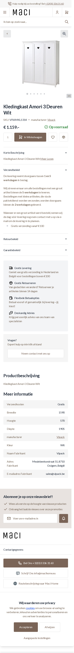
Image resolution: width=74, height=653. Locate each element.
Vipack (51, 119)
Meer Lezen (47, 158)
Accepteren (25, 627)
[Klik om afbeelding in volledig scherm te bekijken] (64, 33)
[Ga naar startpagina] (21, 12)
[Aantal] (7, 137)
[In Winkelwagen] (30, 137)
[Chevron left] (7, 33)
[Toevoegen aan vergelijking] (63, 137)
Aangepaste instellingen (37, 638)
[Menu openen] (5, 12)
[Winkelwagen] (66, 12)
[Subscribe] (63, 518)
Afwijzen (50, 627)
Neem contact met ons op (35, 353)
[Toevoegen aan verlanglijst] (52, 137)
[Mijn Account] (57, 12)
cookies (30, 608)
